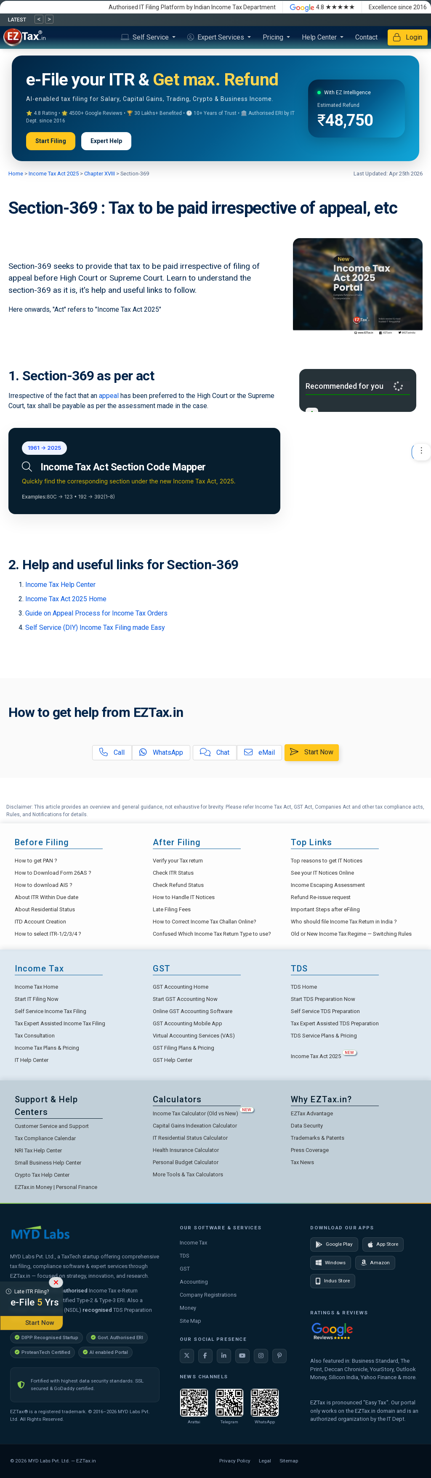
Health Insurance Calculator (186, 1150)
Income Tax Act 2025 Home (65, 599)
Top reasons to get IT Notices (326, 860)
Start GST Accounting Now (185, 999)
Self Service (145, 37)
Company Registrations (208, 1295)
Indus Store (333, 1281)
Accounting (194, 1282)
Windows (331, 1262)
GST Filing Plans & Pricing (183, 1048)
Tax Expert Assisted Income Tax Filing (60, 1023)
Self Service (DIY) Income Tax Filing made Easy (95, 628)
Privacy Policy (234, 1461)
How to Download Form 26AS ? (53, 873)
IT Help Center (31, 1060)
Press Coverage (310, 1150)
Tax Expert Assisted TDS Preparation (335, 1023)
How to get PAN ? (36, 860)
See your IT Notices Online (322, 873)
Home (16, 173)
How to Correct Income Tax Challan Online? (204, 921)
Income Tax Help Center (60, 585)
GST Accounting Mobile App (187, 1023)
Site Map (190, 1321)
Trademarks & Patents (317, 1138)
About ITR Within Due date (46, 897)
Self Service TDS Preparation (325, 1011)
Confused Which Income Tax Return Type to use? (212, 934)
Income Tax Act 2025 (53, 173)
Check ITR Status (173, 873)
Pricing (274, 37)
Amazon (375, 1262)
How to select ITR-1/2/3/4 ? (48, 934)
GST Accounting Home (180, 987)
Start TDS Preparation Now (323, 999)
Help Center (320, 37)
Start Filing (50, 141)
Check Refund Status (178, 885)
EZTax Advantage (312, 1113)
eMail (259, 752)
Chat (214, 752)
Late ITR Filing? (31, 1299)
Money (188, 1308)
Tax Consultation (35, 1035)
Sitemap (288, 1461)
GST (185, 1269)
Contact (366, 37)
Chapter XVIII (99, 173)
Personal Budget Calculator (185, 1162)
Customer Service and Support (52, 1126)
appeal (109, 396)
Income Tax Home (36, 987)
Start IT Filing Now (37, 999)
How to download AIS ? (43, 885)
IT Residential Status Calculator (190, 1138)
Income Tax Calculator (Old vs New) (203, 1113)
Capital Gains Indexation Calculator (195, 1125)
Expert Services (216, 37)
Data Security (307, 1125)
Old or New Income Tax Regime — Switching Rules (351, 934)
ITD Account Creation (40, 921)
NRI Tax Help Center (38, 1150)
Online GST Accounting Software (192, 1011)
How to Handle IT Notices (184, 897)
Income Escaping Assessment (328, 885)
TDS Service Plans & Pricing (324, 1035)
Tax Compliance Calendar (45, 1138)
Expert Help (106, 141)
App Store (383, 1244)
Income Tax (193, 1242)
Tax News (302, 1162)
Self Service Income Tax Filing (50, 1011)
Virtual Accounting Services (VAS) (194, 1035)
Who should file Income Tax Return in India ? (344, 921)
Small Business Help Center (48, 1163)
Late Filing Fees (172, 909)
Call (112, 752)
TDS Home (304, 987)
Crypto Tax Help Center (42, 1175)
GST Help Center (172, 1060)
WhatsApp (161, 752)
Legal (265, 1461)
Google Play (334, 1244)
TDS (184, 1255)
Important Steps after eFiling (325, 909)
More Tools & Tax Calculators (188, 1174)
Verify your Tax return (178, 860)
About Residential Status (45, 909)
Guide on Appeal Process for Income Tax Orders (96, 613)
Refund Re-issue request (321, 897)
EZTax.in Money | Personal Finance (56, 1187)
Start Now (311, 752)
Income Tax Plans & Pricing (47, 1048)
